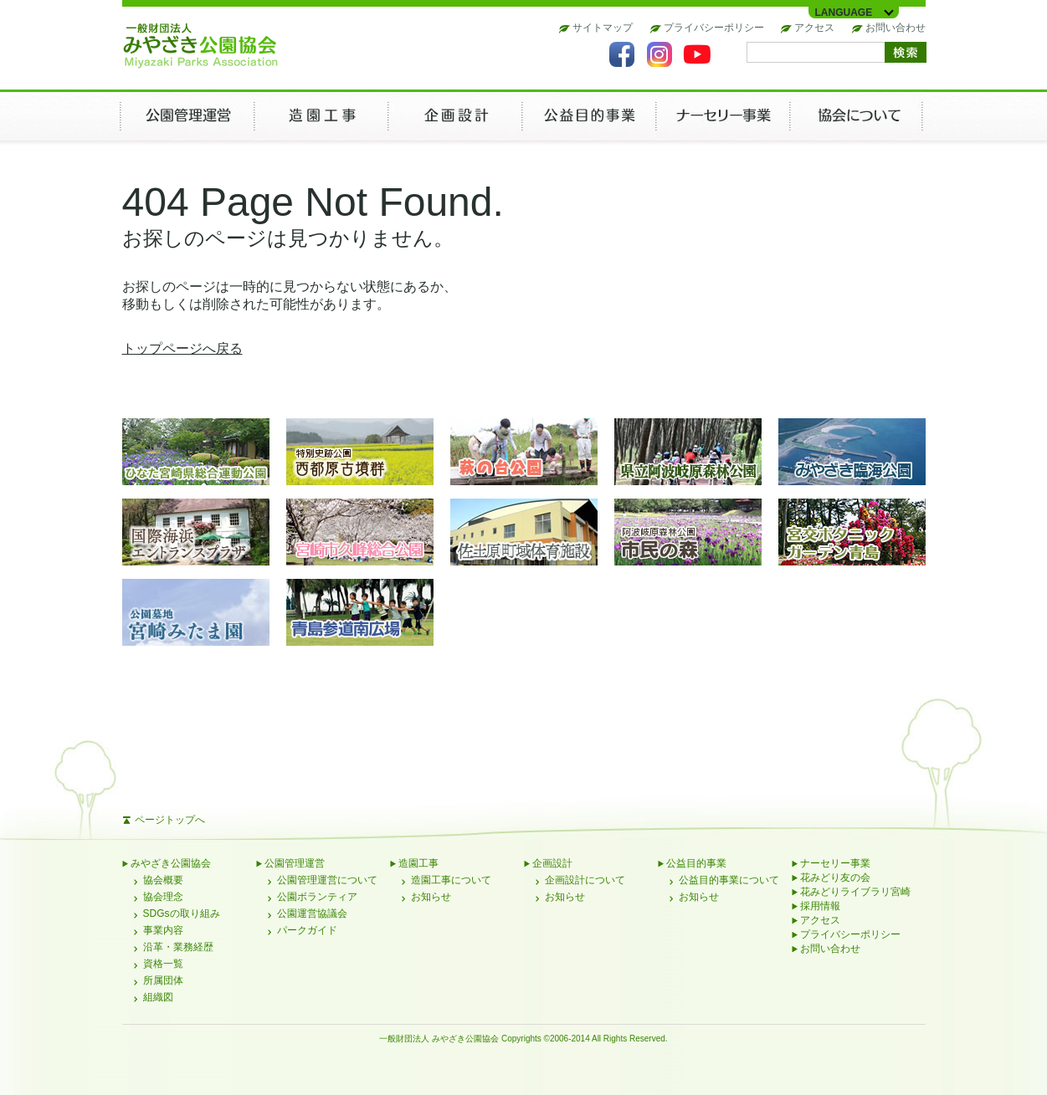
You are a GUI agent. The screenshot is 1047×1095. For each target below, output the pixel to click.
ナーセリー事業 (835, 863)
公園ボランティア (317, 897)
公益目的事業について (729, 880)
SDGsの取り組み (181, 913)
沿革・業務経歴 (178, 947)
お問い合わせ (895, 27)
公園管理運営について (327, 880)
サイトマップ (602, 27)
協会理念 (163, 897)
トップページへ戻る (182, 348)
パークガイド (307, 930)
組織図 (158, 997)
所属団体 (163, 980)
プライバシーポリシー (714, 27)
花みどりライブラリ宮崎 (855, 892)
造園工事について (451, 880)
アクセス (814, 27)
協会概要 (163, 880)
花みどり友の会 (835, 877)
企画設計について (585, 880)
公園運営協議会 (312, 913)
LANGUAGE (844, 12)
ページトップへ (170, 820)
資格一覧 (163, 964)
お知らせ (431, 897)
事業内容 (163, 930)
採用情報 (820, 906)
